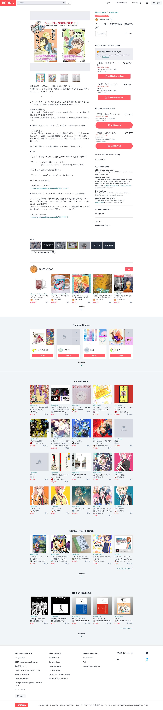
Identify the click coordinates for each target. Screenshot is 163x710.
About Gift (101, 159)
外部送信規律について (100, 705)
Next (88, 41)
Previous (32, 41)
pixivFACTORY (99, 202)
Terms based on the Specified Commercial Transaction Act (126, 705)
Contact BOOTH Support (91, 666)
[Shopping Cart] (147, 3)
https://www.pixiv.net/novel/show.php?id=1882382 (49, 188)
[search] (64, 2)
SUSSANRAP (46, 269)
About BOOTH (121, 3)
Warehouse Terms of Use (67, 705)
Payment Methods (55, 666)
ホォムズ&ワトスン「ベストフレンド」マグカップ (39, 296)
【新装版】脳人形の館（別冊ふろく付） (122, 296)
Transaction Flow (54, 670)
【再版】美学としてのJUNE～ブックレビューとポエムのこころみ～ (102, 297)
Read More (105, 57)
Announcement (88, 658)
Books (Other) (97, 294)
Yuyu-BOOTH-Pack (125, 185)
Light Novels (113, 12)
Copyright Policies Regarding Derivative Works (28, 684)
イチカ (67, 350)
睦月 (92, 350)
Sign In (108, 3)
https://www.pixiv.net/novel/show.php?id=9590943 (49, 217)
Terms (97, 221)
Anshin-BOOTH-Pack (111, 185)
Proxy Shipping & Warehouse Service (27, 670)
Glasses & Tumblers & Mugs (38, 294)
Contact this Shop (101, 225)
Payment (100, 213)
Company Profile (43, 705)
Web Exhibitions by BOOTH (58, 678)
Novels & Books (100, 12)
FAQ (84, 662)
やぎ (118, 350)
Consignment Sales (21, 678)
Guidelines (79, 705)
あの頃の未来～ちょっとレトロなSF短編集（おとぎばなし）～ (81, 297)
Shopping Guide (54, 662)
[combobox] (41, 3)
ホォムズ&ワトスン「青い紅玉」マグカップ (60, 296)
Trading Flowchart (104, 209)
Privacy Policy (88, 705)
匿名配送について (21, 666)
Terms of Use (54, 705)
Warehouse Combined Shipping (59, 674)
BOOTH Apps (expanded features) (26, 662)
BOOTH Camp (20, 689)
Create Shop (136, 3)
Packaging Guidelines (22, 674)
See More (81, 364)
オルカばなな (43, 350)
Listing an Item (20, 658)
